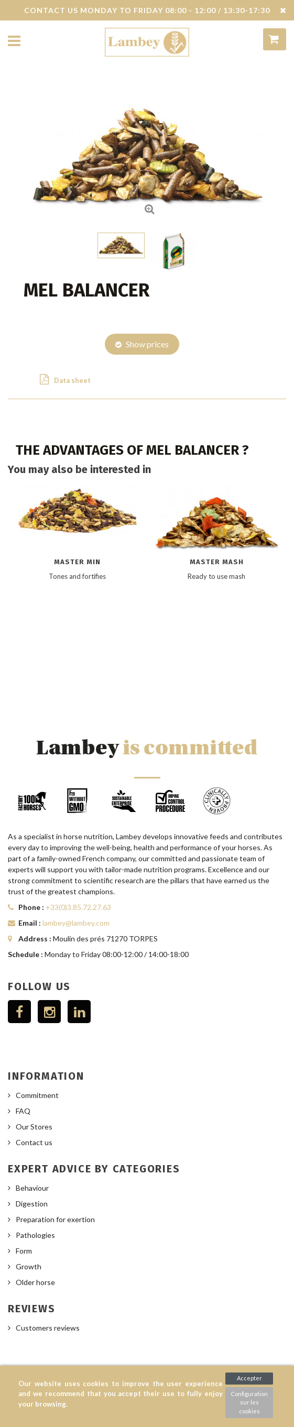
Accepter (249, 1378)
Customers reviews (48, 1327)
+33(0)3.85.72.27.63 (78, 907)
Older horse (35, 1282)
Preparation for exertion (55, 1219)
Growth (28, 1266)
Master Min (77, 562)
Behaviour (32, 1187)
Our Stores (34, 1126)
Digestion (32, 1203)
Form (24, 1250)
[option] (77, 587)
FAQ (23, 1110)
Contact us (34, 1142)
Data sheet (65, 379)
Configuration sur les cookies (249, 1402)
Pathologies (35, 1235)
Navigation (14, 41)
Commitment (37, 1095)
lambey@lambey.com (76, 922)
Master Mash (217, 562)
